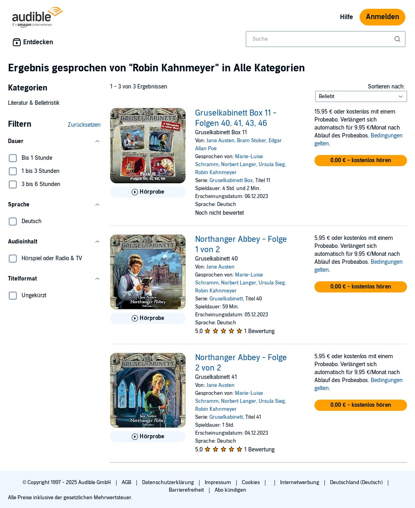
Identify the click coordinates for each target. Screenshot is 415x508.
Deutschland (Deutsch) (357, 482)
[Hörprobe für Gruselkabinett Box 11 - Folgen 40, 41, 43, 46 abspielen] (148, 192)
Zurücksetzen (84, 125)
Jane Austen (220, 140)
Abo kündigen (230, 490)
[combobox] (325, 39)
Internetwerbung (300, 482)
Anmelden (382, 17)
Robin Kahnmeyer (216, 172)
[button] (54, 141)
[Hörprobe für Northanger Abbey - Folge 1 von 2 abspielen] (148, 318)
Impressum (218, 482)
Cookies (251, 482)
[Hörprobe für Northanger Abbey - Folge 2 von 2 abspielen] (148, 436)
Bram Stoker (251, 140)
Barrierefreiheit (187, 490)
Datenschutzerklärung (168, 482)
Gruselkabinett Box (231, 180)
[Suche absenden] (398, 39)
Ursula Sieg (272, 164)
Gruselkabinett (226, 299)
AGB (127, 482)
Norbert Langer (238, 164)
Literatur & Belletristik (33, 103)
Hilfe (346, 17)
